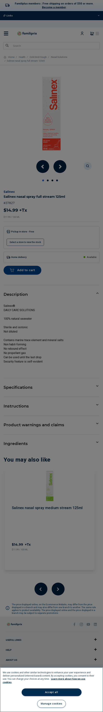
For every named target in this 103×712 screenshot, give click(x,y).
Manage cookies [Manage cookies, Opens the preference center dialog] (51, 703)
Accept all (51, 692)
